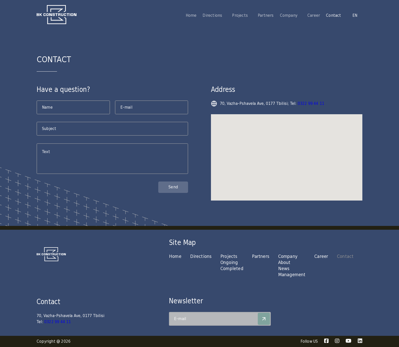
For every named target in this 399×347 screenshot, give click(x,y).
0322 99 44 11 (311, 104)
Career (313, 15)
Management (292, 274)
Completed (231, 268)
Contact (333, 15)
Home (191, 15)
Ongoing (229, 262)
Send (173, 187)
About (284, 262)
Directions (200, 256)
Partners (266, 15)
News (284, 268)
